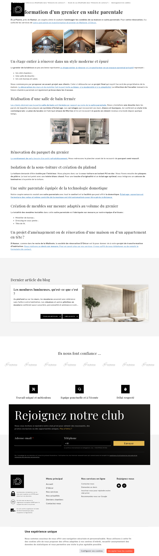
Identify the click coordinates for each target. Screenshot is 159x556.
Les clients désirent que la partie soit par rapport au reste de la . (59, 105)
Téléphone (70, 438)
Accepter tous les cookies (120, 551)
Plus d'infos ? (66, 428)
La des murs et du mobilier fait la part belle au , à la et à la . (64, 87)
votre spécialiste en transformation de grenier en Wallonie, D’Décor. (65, 22)
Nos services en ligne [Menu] (93, 478)
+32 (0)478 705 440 (56, 9)
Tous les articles (50, 316)
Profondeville (35, 9)
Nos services (52, 492)
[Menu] (144, 9)
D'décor (15, 3)
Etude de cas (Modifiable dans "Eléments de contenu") (88, 3)
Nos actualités (53, 495)
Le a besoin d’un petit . (39, 158)
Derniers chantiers (54, 499)
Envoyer (129, 443)
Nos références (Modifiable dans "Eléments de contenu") (43, 3)
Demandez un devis (89, 487)
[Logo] (17, 9)
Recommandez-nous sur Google (94, 496)
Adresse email (24, 438)
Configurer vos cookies (92, 551)
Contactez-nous (53, 503)
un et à (97, 67)
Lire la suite (70, 316)
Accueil (49, 484)
